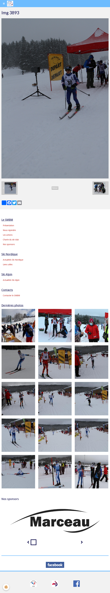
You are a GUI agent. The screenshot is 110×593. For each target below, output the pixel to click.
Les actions (7, 235)
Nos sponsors (9, 244)
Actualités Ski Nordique (13, 260)
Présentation (8, 225)
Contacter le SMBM (11, 295)
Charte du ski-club (11, 239)
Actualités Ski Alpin (11, 280)
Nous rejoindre (9, 230)
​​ (33, 583)
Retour (55, 188)
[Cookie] (6, 587)
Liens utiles (7, 264)
